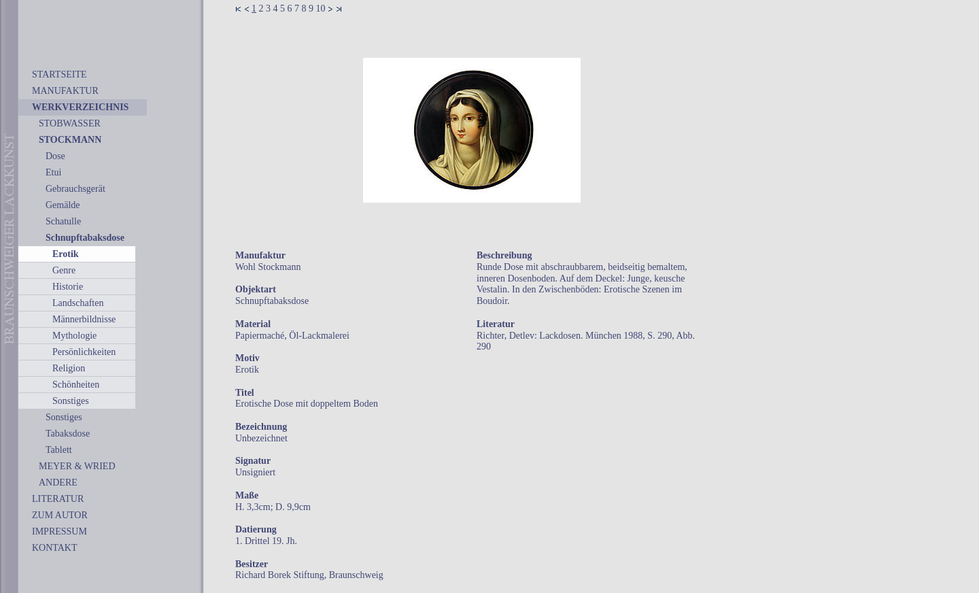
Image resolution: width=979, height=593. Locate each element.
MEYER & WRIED (77, 466)
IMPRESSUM (59, 531)
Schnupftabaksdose (85, 238)
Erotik (65, 254)
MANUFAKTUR (65, 91)
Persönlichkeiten (84, 352)
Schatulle (63, 221)
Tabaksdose (68, 433)
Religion (68, 368)
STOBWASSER (70, 123)
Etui (53, 172)
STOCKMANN (70, 140)
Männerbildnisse (84, 319)
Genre (63, 270)
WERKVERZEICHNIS (80, 107)
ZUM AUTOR (60, 515)
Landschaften (77, 303)
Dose (55, 156)
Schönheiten (75, 384)
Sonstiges (70, 401)
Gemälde (63, 205)
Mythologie (74, 336)
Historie (67, 287)
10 (321, 8)
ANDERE (58, 482)
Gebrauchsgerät (75, 189)
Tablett (59, 450)
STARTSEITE (59, 74)
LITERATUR (58, 499)
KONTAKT (55, 548)
